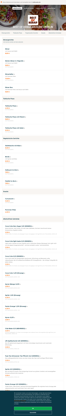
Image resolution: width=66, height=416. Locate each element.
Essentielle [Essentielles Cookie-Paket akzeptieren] (33, 412)
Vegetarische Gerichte (31, 33)
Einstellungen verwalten (20, 400)
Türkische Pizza (17, 33)
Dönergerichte (6, 33)
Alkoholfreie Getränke (55, 33)
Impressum (51, 8)
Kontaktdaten (41, 8)
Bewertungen (29, 8)
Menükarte (17, 8)
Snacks (43, 33)
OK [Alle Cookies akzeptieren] (33, 408)
